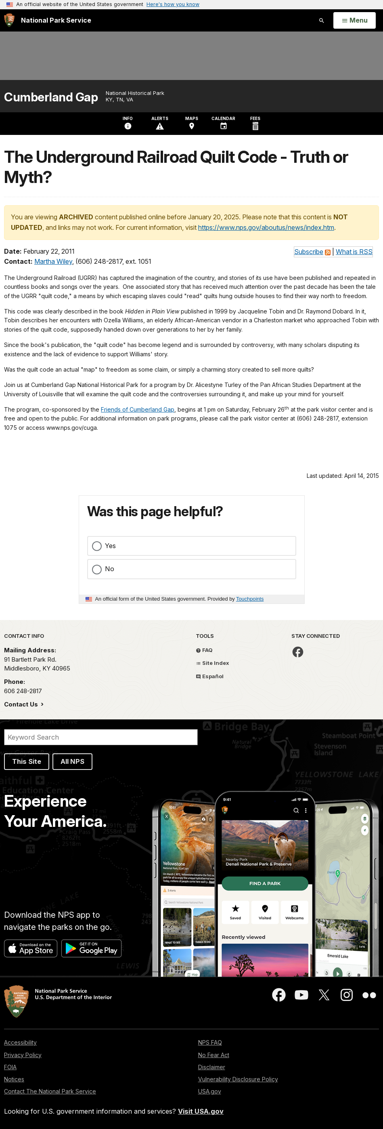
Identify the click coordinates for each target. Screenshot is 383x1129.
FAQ (204, 650)
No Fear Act (213, 1054)
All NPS (72, 761)
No (109, 569)
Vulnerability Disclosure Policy (238, 1079)
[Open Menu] (354, 20)
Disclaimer (211, 1067)
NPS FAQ (210, 1042)
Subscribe (308, 252)
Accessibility (20, 1042)
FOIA (10, 1067)
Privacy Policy (23, 1054)
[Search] (101, 737)
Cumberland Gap (51, 97)
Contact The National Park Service (50, 1091)
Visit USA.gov (201, 1111)
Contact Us (22, 704)
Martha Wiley (53, 261)
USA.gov (209, 1091)
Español (210, 676)
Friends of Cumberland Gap (137, 409)
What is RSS (354, 252)
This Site (26, 761)
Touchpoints (250, 599)
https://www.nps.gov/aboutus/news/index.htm (266, 227)
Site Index (212, 663)
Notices (14, 1079)
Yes (110, 546)
